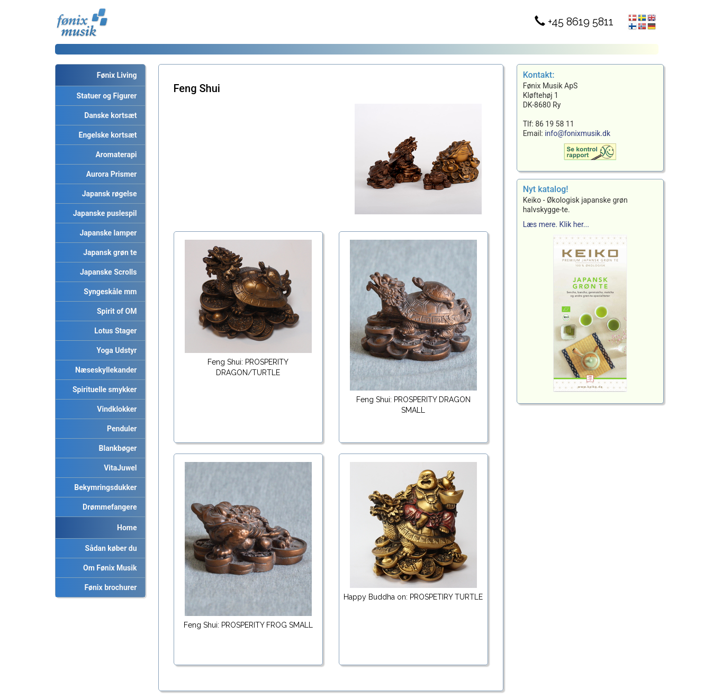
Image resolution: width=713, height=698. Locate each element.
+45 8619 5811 (574, 21)
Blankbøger (116, 448)
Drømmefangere (108, 507)
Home (127, 527)
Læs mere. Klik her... (556, 224)
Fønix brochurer (108, 587)
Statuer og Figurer (105, 96)
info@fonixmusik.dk (577, 133)
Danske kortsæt (108, 115)
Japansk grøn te (108, 252)
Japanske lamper (106, 233)
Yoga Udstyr (115, 350)
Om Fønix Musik (108, 568)
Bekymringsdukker (103, 487)
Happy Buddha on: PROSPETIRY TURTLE (413, 597)
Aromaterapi (114, 154)
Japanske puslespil (103, 213)
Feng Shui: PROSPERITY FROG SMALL (248, 625)
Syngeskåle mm (108, 291)
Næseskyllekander (104, 370)
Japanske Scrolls (106, 272)
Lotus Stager (114, 331)
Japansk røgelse (107, 193)
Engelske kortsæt (106, 135)
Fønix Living (117, 75)
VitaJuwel (118, 468)
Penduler (120, 428)
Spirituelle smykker (103, 389)
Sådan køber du (109, 548)
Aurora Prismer (110, 174)
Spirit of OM (115, 311)
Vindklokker (115, 409)
